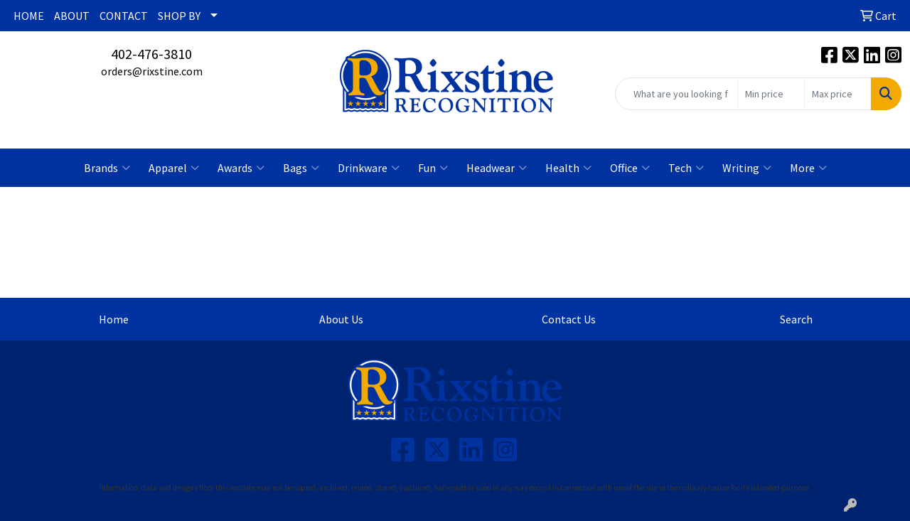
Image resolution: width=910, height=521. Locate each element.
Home (114, 319)
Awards (241, 167)
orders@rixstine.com (152, 71)
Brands (107, 167)
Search (796, 319)
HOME (29, 16)
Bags (301, 167)
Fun (433, 167)
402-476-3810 (151, 54)
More (808, 167)
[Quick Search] (676, 93)
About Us (341, 319)
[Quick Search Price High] (838, 93)
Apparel (174, 167)
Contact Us (569, 319)
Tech (686, 167)
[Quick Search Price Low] (771, 93)
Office (630, 167)
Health (568, 167)
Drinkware (369, 167)
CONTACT (124, 16)
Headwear (496, 167)
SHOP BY (179, 16)
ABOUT (72, 16)
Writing (746, 167)
